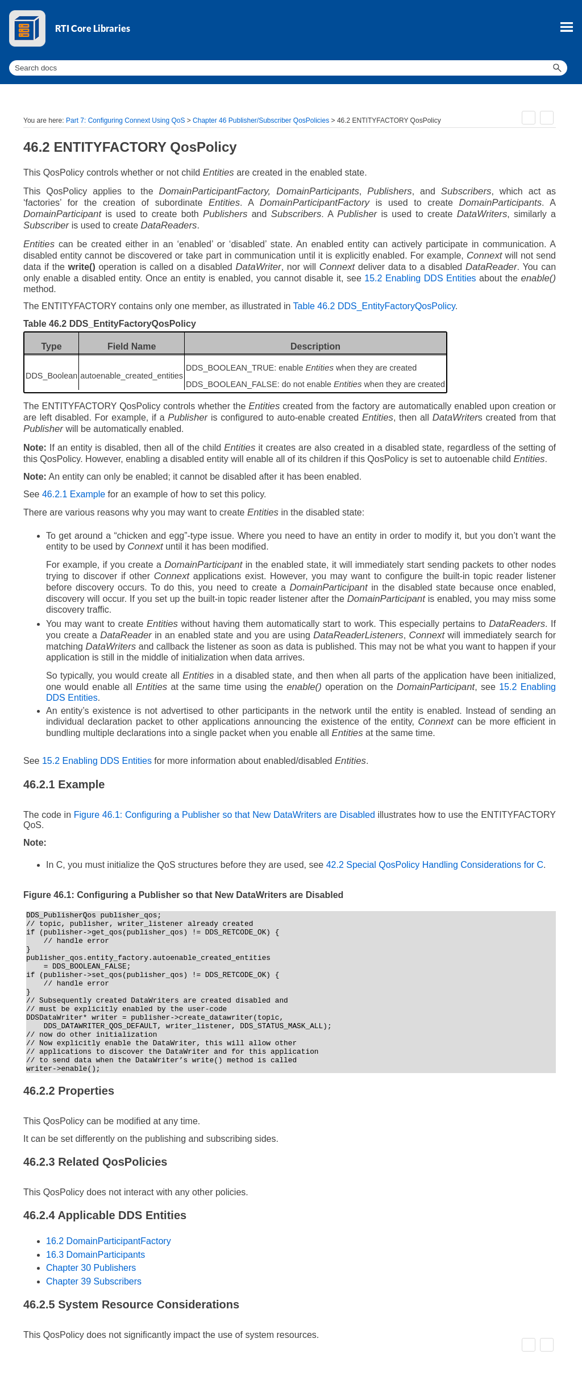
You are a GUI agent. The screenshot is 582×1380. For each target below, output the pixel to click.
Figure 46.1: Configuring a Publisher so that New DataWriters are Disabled (224, 815)
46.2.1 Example (73, 494)
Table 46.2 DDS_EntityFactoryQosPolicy (374, 306)
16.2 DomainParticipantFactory (108, 1241)
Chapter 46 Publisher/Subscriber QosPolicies (261, 120)
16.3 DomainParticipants (95, 1255)
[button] (557, 68)
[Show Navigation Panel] (566, 26)
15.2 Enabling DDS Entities (420, 278)
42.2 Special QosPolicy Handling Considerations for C (434, 865)
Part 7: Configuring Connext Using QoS (125, 120)
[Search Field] (288, 68)
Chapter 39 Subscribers (94, 1281)
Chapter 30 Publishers (91, 1268)
